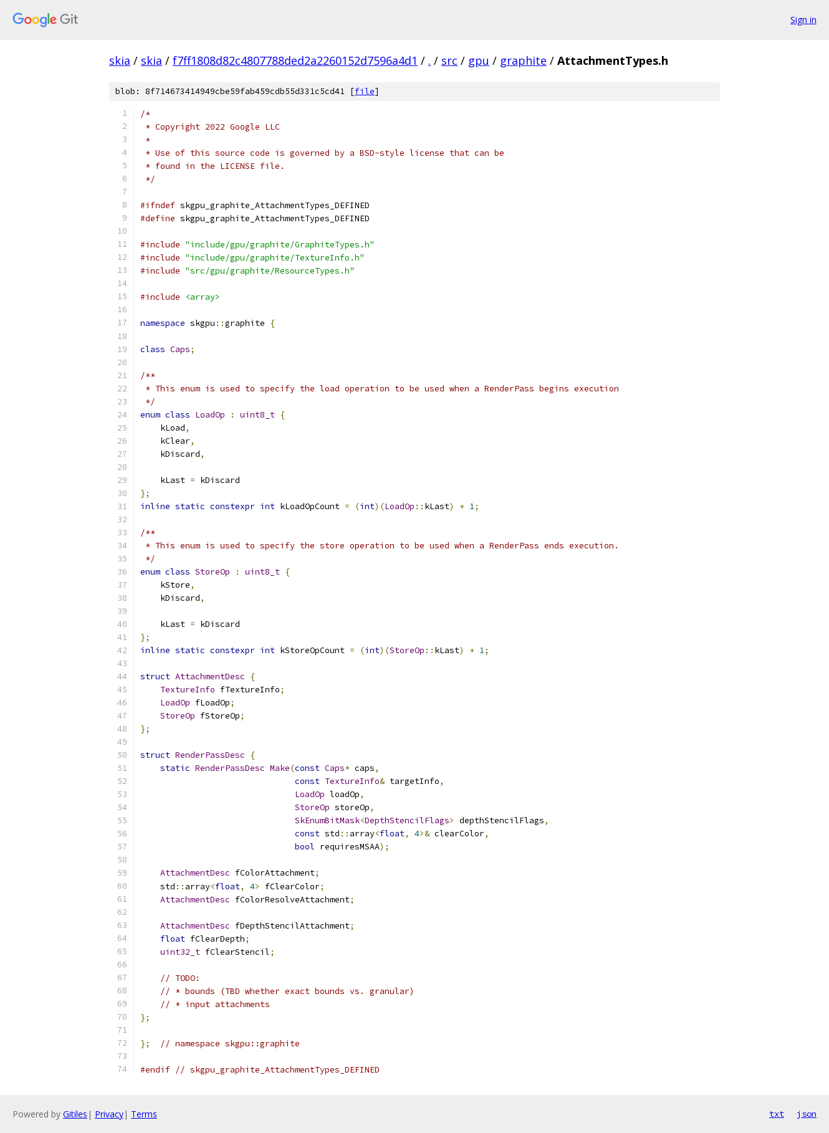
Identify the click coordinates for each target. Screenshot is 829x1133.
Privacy (109, 1114)
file (365, 91)
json (807, 1113)
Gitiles (75, 1114)
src (449, 60)
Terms (144, 1114)
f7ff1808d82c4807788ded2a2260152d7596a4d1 (295, 60)
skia (119, 60)
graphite (523, 60)
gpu (478, 60)
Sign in (803, 20)
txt (776, 1113)
